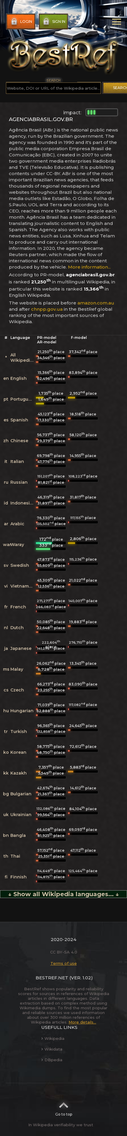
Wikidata (51, 1049)
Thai (15, 856)
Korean (18, 752)
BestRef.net (52, 977)
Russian (19, 482)
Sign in (53, 21)
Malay (16, 669)
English (18, 378)
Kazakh (18, 773)
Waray (17, 544)
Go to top (63, 1107)
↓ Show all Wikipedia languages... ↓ (63, 894)
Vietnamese (23, 586)
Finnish (18, 877)
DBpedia (51, 1059)
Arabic (17, 523)
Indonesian (22, 503)
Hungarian (22, 710)
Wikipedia (52, 1038)
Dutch (17, 627)
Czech (17, 690)
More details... (82, 1022)
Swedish (19, 565)
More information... (89, 267)
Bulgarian (20, 794)
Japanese (20, 648)
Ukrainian (20, 814)
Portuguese (23, 399)
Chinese (19, 440)
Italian (17, 461)
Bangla (18, 835)
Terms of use (63, 963)
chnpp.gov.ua (47, 309)
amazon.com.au (95, 303)
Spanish (19, 420)
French (18, 607)
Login (21, 21)
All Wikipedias (22, 357)
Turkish (18, 731)
